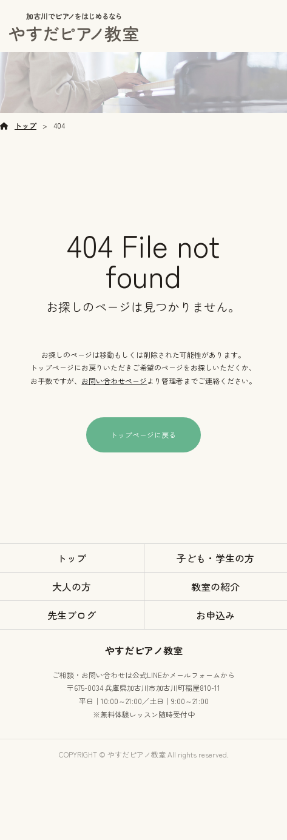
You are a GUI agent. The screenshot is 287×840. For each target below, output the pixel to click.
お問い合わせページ (114, 380)
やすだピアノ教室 (144, 650)
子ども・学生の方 (215, 558)
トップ (25, 125)
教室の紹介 (215, 586)
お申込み (215, 615)
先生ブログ (71, 615)
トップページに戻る (143, 434)
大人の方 (71, 586)
